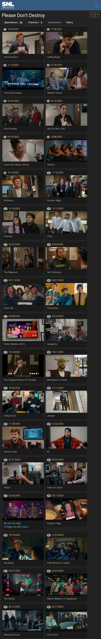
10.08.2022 (56, 137)
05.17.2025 (57, 607)
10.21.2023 (57, 352)
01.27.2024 (14, 459)
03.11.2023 (14, 280)
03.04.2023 (57, 244)
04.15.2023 (57, 316)
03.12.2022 (56, 101)
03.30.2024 (14, 495)
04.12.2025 (14, 607)
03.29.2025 (57, 571)
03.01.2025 (14, 571)
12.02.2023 (57, 424)
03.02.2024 (57, 459)
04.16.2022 (13, 137)
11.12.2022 (57, 172)
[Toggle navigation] (96, 5)
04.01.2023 (57, 280)
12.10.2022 (14, 208)
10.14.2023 (14, 352)
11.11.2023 (57, 388)
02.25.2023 (14, 244)
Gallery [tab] (69, 22)
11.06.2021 (56, 29)
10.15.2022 (13, 172)
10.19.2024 (14, 535)
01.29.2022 (56, 65)
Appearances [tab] (13, 22)
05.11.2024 (57, 495)
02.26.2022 (13, 101)
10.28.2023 (14, 388)
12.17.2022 (57, 208)
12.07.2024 (57, 535)
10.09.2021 (13, 29)
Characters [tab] (35, 22)
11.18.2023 (14, 424)
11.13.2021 (13, 65)
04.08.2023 (14, 316)
